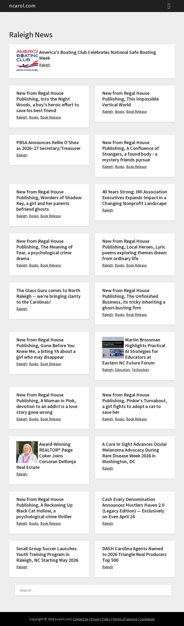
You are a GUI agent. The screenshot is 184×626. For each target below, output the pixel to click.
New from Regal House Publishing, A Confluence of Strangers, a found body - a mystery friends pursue (130, 151)
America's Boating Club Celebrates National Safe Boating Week (97, 55)
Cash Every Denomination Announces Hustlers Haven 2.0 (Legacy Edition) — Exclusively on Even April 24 (133, 507)
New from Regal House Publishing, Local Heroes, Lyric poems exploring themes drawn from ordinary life (134, 249)
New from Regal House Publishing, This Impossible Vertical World (130, 99)
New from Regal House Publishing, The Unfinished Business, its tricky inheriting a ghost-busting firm (133, 299)
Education (122, 369)
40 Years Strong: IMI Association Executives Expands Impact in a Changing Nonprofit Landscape (134, 197)
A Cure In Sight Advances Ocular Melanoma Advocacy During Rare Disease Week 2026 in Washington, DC (134, 452)
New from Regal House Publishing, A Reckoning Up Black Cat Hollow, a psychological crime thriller (44, 507)
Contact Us (81, 619)
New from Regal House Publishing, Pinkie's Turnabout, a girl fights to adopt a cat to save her (134, 403)
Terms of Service (125, 619)
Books (34, 117)
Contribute (147, 619)
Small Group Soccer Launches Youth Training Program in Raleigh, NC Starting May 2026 (47, 554)
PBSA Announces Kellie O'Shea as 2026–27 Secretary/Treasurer (48, 145)
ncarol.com (22, 5)
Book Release (50, 117)
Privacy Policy (101, 619)
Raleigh (44, 65)
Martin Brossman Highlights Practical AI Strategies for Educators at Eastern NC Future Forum (133, 351)
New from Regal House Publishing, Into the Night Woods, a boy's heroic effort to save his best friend (47, 101)
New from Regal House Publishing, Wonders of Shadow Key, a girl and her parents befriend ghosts (49, 200)
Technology (140, 369)
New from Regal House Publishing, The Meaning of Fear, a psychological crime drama (44, 249)
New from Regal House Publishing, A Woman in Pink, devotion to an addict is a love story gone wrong (46, 403)
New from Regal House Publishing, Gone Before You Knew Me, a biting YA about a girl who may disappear (46, 348)
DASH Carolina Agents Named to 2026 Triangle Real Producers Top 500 (134, 554)
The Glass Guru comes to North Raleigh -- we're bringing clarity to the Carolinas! (48, 296)
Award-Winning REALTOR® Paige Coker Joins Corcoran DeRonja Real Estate (46, 455)
